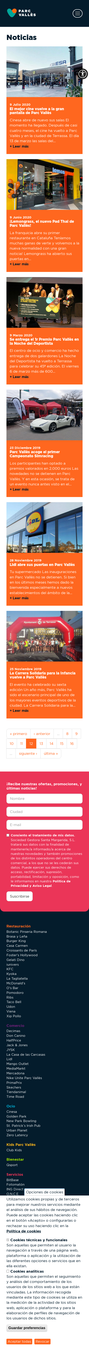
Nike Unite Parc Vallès (24, 1078)
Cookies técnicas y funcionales (39, 1240)
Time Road (15, 1096)
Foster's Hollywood (22, 955)
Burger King (16, 941)
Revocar (42, 1341)
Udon (10, 1006)
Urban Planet (16, 1130)
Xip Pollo (13, 1016)
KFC (9, 969)
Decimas (13, 1031)
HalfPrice (13, 1040)
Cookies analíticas (27, 1271)
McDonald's (15, 983)
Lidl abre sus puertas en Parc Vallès (42, 565)
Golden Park (16, 1116)
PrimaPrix (14, 1082)
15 (61, 744)
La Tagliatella (17, 978)
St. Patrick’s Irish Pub (23, 1125)
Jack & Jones (17, 1045)
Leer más (21, 146)
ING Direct (14, 1189)
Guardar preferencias (26, 1328)
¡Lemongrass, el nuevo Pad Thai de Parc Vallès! (42, 223)
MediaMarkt (15, 1068)
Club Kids (14, 1150)
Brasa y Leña (16, 936)
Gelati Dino (15, 960)
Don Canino (15, 1035)
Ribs (9, 997)
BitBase (12, 1180)
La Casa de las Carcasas (25, 1054)
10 (12, 744)
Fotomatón (15, 1184)
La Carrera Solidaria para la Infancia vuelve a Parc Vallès (42, 675)
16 (72, 744)
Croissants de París (21, 950)
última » (51, 753)
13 (41, 744)
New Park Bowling (21, 1121)
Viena (10, 1011)
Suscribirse (19, 896)
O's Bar (12, 988)
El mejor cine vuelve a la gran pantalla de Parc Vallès (37, 111)
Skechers (13, 1087)
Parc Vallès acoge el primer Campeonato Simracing (35, 454)
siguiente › (28, 753)
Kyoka (11, 974)
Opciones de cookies (44, 1192)
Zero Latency (17, 1135)
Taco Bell (13, 1002)
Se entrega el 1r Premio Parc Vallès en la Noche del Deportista (44, 341)
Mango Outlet (17, 1064)
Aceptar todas (19, 1341)
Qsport (12, 1165)
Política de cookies (23, 1231)
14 (51, 744)
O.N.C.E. (12, 1194)
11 (21, 744)
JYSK (10, 1050)
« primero (18, 734)
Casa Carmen (17, 945)
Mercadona (15, 1073)
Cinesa (11, 1111)
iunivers (12, 964)
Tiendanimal (16, 1092)
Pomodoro (15, 992)
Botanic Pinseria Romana (26, 931)
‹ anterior (42, 734)
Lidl (9, 1059)
